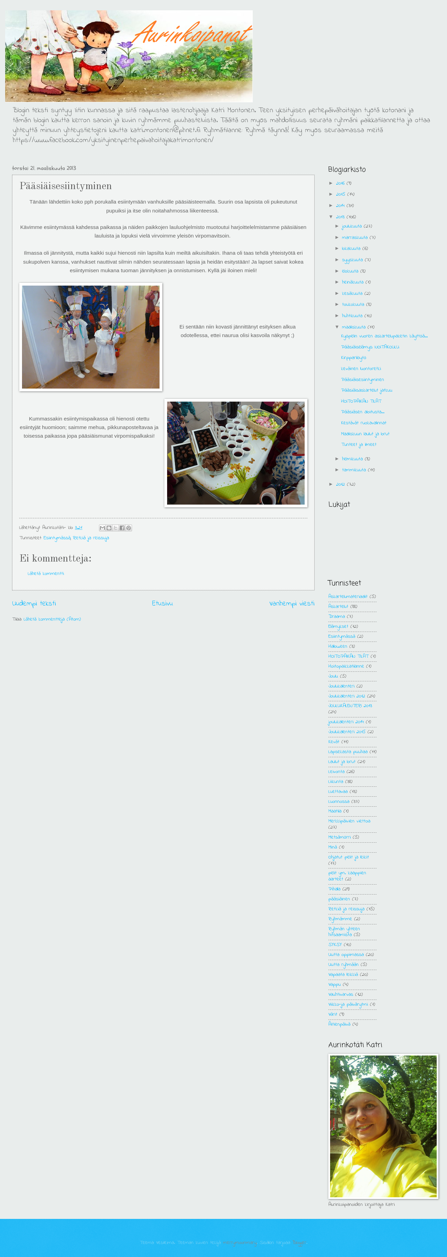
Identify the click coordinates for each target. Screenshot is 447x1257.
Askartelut (338, 606)
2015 (341, 194)
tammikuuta (355, 470)
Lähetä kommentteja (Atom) (52, 619)
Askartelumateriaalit (348, 596)
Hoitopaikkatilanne (346, 666)
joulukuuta (353, 226)
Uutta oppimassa (346, 954)
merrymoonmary (240, 1242)
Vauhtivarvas (340, 994)
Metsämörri (339, 837)
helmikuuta (353, 459)
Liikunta (335, 781)
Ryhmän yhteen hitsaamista (344, 932)
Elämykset (338, 626)
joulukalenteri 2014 (346, 722)
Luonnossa (338, 801)
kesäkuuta (353, 293)
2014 (341, 205)
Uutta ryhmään (343, 964)
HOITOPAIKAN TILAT (361, 401)
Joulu (333, 676)
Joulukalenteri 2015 (347, 732)
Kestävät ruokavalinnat (363, 423)
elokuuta (351, 271)
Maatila (334, 811)
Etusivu (162, 604)
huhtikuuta (353, 316)
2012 (341, 484)
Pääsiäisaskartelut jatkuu (366, 390)
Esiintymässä (57, 538)
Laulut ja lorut (342, 761)
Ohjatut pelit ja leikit (348, 857)
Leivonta (336, 771)
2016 (341, 183)
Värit (332, 1014)
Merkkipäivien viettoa (349, 821)
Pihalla (334, 889)
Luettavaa (338, 791)
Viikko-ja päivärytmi (348, 1004)
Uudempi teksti (34, 604)
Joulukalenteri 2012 (346, 696)
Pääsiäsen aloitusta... (362, 412)
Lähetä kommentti (46, 573)
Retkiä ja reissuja (91, 538)
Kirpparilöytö (353, 357)
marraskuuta (356, 237)
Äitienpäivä (339, 1024)
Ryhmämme (340, 919)
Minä (332, 847)
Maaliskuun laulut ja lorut (365, 434)
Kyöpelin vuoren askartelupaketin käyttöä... (384, 336)
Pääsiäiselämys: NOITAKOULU (370, 347)
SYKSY (335, 944)
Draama (336, 616)
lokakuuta (352, 248)
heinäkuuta (354, 282)
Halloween (337, 646)
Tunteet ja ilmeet (359, 444)
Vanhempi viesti (292, 604)
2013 (341, 217)
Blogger (299, 1242)
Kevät (333, 742)
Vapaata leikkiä (343, 974)
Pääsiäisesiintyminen (362, 379)
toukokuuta (354, 304)
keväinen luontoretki (361, 368)
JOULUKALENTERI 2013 (350, 706)
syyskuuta (353, 260)
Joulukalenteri (341, 686)
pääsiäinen (339, 899)
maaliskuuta (355, 327)
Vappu (334, 984)
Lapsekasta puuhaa (348, 752)
